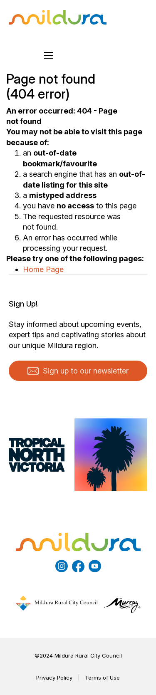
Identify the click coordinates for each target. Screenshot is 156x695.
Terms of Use (102, 677)
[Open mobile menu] (48, 55)
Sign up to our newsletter (78, 370)
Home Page (43, 269)
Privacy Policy (54, 677)
